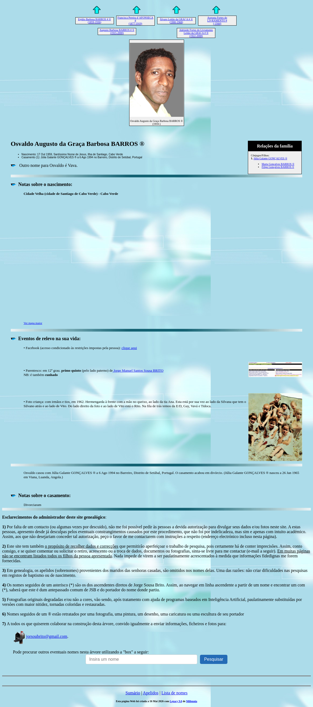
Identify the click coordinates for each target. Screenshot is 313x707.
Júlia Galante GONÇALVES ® (270, 158)
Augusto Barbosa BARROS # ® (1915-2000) (117, 31)
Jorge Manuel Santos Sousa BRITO (138, 370)
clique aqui (129, 348)
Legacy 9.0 (176, 701)
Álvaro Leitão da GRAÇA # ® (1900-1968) (176, 21)
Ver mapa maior (33, 323)
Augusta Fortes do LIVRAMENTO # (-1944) (217, 20)
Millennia (191, 701)
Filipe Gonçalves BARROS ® (278, 167)
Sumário (132, 693)
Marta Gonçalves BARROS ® (278, 164)
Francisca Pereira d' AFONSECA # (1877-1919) (135, 20)
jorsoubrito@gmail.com (40, 636)
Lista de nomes (174, 693)
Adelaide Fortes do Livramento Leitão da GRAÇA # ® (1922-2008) (196, 33)
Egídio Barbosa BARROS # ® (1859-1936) (94, 21)
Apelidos (151, 693)
